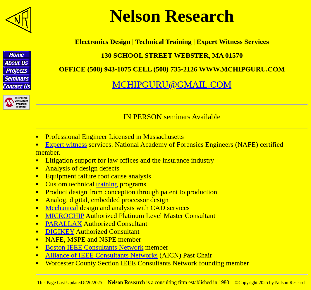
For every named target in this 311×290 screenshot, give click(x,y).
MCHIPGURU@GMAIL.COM (171, 84)
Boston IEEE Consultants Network (94, 247)
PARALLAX (63, 223)
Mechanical (61, 207)
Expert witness (66, 144)
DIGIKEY (59, 231)
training (107, 184)
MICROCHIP (64, 215)
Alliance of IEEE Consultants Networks (101, 255)
